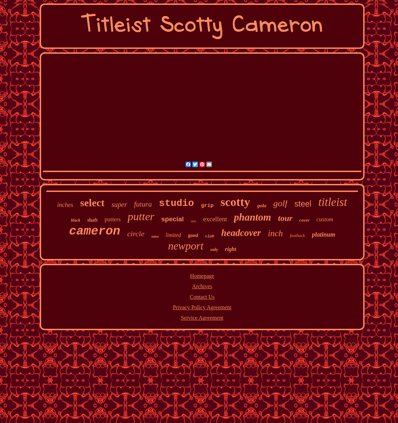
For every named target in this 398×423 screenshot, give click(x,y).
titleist (332, 202)
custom (324, 219)
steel (303, 203)
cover (304, 220)
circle (135, 233)
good (193, 235)
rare (193, 221)
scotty (235, 201)
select (92, 202)
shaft (92, 220)
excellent (215, 219)
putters (113, 219)
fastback (297, 235)
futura (143, 204)
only (214, 249)
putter (141, 216)
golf (280, 203)
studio (176, 203)
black (76, 220)
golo (262, 205)
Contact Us (202, 297)
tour (285, 218)
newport (186, 246)
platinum (323, 234)
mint (155, 236)
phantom (252, 217)
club (209, 236)
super (119, 204)
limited (173, 235)
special (172, 219)
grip (207, 206)
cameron (94, 231)
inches (65, 204)
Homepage (202, 276)
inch (275, 233)
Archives (202, 286)
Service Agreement (202, 318)
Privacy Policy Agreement (202, 307)
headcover (241, 233)
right (230, 249)
